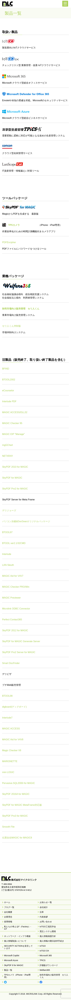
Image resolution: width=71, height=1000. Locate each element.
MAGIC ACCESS (11, 728)
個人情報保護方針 (48, 936)
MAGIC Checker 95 (12, 423)
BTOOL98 (7, 696)
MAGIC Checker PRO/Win (15, 587)
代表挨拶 (44, 917)
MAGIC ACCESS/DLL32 (14, 412)
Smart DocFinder (11, 663)
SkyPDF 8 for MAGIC (13, 965)
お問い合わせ (46, 921)
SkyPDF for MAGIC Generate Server (21, 641)
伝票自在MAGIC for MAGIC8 (17, 837)
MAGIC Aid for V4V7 (12, 576)
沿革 (42, 912)
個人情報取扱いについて (15, 941)
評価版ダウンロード (49, 965)
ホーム (7, 902)
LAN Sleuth (8, 565)
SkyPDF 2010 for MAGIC (15, 467)
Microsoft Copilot (11, 955)
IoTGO (43, 946)
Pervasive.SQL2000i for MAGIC (18, 783)
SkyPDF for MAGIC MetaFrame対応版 (22, 805)
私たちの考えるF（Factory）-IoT (17, 927)
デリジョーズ (9, 510)
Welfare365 (45, 970)
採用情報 (8, 921)
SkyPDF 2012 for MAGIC (15, 630)
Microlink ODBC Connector (16, 608)
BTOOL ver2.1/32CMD (14, 543)
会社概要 (8, 912)
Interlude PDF (9, 401)
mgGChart (7, 445)
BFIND (5, 368)
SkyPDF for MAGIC (12, 478)
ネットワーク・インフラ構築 (17, 936)
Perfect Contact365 (12, 619)
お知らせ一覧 (46, 902)
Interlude (6, 554)
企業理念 (8, 917)
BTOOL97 (7, 532)
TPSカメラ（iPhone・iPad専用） (17, 976)
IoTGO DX (44, 951)
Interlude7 (7, 717)
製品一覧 (8, 970)
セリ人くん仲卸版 (11, 326)
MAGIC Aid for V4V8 (12, 739)
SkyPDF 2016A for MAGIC (16, 794)
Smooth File (8, 827)
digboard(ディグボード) (14, 707)
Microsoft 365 (46, 955)
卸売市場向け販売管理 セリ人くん (54, 976)
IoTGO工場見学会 (48, 926)
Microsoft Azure (11, 960)
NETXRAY (7, 456)
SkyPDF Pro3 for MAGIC (15, 816)
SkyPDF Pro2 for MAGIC (15, 488)
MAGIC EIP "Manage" (13, 434)
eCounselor (8, 390)
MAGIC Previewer (11, 597)
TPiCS (42, 960)
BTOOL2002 (8, 379)
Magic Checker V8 (11, 750)
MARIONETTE (9, 761)
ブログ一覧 (9, 907)
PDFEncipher (9, 242)
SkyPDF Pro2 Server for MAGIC (18, 652)
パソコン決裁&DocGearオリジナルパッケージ (26, 521)
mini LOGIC (8, 772)
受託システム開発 (48, 931)
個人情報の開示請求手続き (52, 941)
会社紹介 (44, 907)
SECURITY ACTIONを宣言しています (18, 947)
